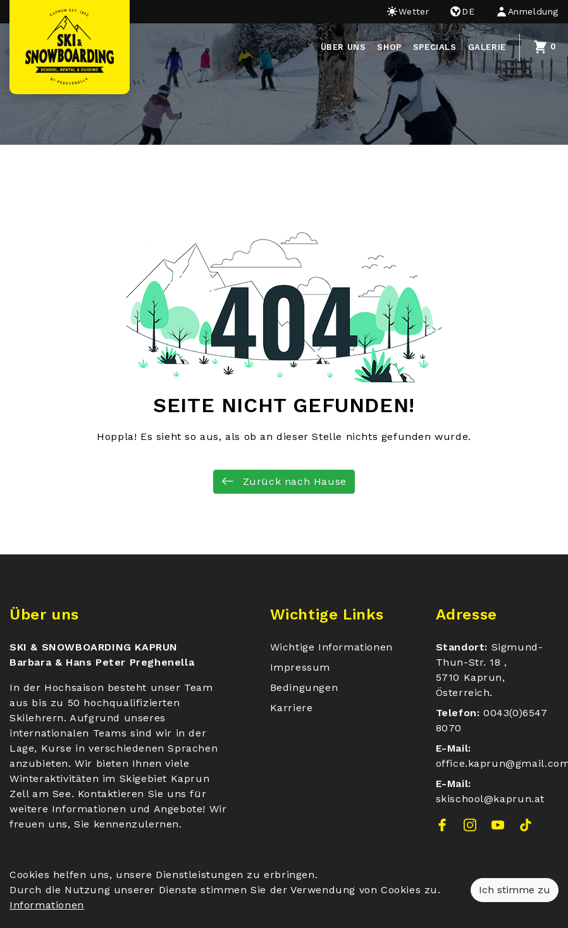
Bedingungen (304, 687)
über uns (343, 47)
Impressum (300, 667)
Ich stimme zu (514, 890)
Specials (435, 47)
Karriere (291, 708)
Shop (389, 47)
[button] (522, 11)
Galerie (487, 47)
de (461, 11)
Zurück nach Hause (284, 481)
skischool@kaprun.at (490, 799)
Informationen (46, 905)
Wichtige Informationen (331, 647)
